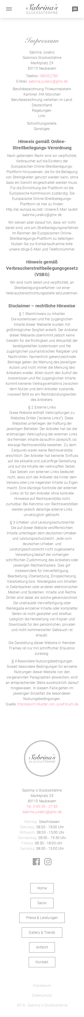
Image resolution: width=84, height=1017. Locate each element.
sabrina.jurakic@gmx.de (48, 81)
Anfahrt (42, 947)
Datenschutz (42, 995)
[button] (9, 9)
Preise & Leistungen (42, 918)
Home (42, 888)
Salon (42, 903)
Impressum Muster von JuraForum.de (47, 704)
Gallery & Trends (42, 932)
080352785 (49, 76)
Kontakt (42, 962)
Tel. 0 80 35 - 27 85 (42, 806)
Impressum (42, 985)
